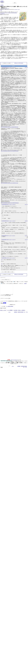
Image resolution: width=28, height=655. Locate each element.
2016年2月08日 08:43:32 (5, 204)
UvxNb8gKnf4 (13, 204)
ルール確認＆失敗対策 (9, 308)
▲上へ (13, 368)
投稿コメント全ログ (3, 312)
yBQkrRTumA (10, 204)
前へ (26, 369)
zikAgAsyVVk (13, 67)
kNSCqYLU (19, 9)
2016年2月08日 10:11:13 (5, 235)
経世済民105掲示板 (24, 368)
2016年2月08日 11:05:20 (5, 239)
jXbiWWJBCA (10, 67)
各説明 (25, 283)
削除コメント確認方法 (21, 312)
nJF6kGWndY (10, 239)
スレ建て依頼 (15, 312)
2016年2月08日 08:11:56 (5, 67)
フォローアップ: (2, 277)
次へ (24, 369)
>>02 (1, 259)
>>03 (1, 263)
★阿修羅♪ (18, 368)
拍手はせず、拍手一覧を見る (18, 274)
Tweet (1, 10)
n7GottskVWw (13, 239)
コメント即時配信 (10, 312)
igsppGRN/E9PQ (15, 9)
